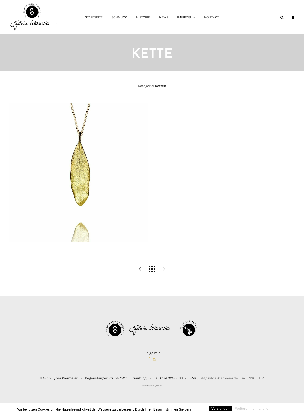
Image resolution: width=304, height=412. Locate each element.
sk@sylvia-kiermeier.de (219, 378)
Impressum (186, 17)
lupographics (156, 385)
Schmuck (119, 17)
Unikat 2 (140, 269)
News (163, 17)
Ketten (160, 86)
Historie (143, 17)
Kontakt (211, 17)
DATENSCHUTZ (252, 378)
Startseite (94, 17)
